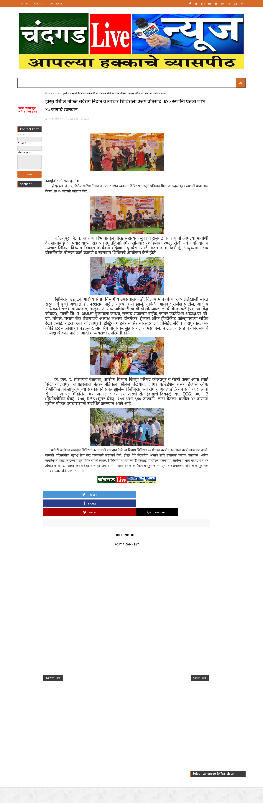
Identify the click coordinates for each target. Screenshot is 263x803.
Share (99, 535)
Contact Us (64, 3)
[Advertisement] (38, 244)
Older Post (168, 701)
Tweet (67, 535)
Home (32, 3)
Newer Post (61, 701)
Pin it (131, 535)
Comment (163, 535)
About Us (47, 3)
